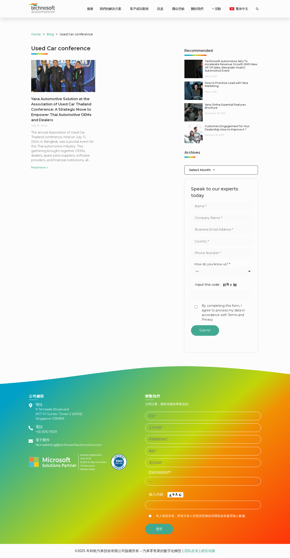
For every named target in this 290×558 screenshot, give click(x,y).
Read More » (39, 167)
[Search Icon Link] (257, 9)
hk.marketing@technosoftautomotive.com (69, 445)
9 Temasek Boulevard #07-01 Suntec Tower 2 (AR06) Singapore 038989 (59, 414)
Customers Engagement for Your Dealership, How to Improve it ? (227, 128)
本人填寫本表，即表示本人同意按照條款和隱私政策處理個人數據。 (202, 516)
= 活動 (217, 9)
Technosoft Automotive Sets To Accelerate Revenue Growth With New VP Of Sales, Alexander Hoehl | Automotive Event (231, 66)
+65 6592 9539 (46, 432)
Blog (50, 34)
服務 (90, 9)
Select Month (202, 170)
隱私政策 (191, 551)
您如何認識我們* (159, 472)
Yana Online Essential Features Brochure (225, 106)
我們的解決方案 (111, 9)
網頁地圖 (207, 551)
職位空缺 (178, 9)
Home (36, 34)
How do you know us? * (212, 264)
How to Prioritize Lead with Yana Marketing (226, 84)
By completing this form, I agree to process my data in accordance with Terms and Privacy (223, 312)
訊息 (161, 9)
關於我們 (198, 9)
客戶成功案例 (140, 9)
